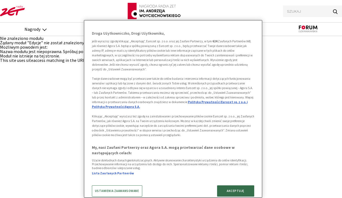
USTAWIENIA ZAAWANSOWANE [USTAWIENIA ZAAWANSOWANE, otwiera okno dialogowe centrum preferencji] (117, 191)
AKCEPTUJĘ (235, 191)
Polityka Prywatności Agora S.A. (116, 107)
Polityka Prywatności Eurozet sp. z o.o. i (218, 102)
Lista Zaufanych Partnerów (113, 173)
